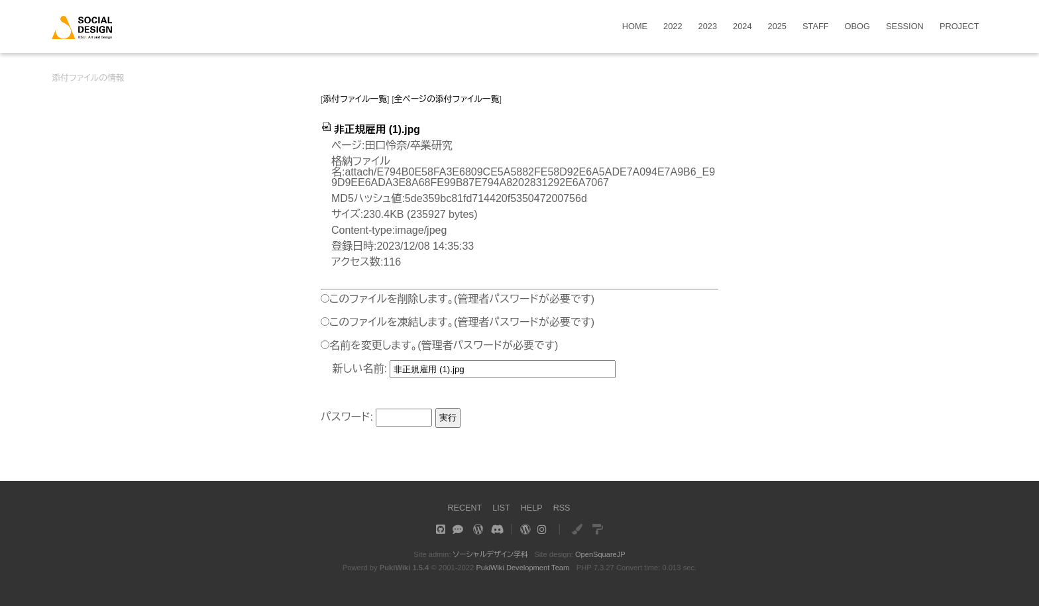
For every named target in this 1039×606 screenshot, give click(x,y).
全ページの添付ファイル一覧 (447, 99)
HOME (634, 27)
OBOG (857, 27)
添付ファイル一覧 (355, 99)
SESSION (905, 27)
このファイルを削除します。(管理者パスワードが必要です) (461, 299)
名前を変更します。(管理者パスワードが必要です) (443, 345)
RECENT (464, 508)
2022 (672, 27)
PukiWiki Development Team (523, 568)
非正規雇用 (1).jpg (371, 129)
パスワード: (347, 417)
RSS (562, 508)
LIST (501, 508)
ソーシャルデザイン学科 (490, 554)
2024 (742, 27)
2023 (707, 27)
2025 (777, 27)
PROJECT (959, 27)
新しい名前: (360, 368)
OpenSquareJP (600, 554)
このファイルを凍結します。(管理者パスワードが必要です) (461, 322)
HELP (532, 508)
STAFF (815, 27)
